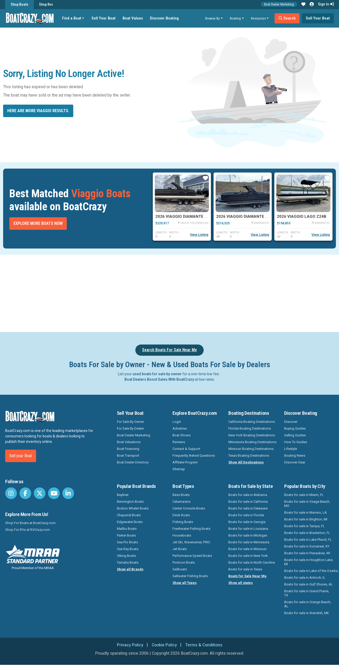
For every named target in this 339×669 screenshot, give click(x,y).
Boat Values (133, 18)
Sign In (326, 4)
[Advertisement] (189, 292)
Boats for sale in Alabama (247, 495)
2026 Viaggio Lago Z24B (301, 216)
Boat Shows (181, 435)
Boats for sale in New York (248, 556)
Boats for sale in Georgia (246, 522)
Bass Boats (181, 495)
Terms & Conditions (204, 644)
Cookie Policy (164, 644)
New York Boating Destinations (251, 435)
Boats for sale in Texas (245, 569)
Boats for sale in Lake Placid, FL (308, 539)
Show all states (240, 583)
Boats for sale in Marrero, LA (305, 512)
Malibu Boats (127, 529)
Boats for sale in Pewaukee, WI (307, 553)
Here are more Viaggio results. (38, 110)
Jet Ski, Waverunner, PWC (191, 542)
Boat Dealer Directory (133, 462)
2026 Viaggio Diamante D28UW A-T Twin (196, 216)
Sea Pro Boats (127, 542)
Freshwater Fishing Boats (191, 529)
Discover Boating (164, 18)
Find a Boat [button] (72, 18)
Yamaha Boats (127, 562)
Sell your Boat (20, 455)
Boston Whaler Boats (133, 508)
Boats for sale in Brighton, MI (305, 519)
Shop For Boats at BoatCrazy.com (30, 523)
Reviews (178, 442)
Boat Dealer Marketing (279, 4)
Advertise (179, 428)
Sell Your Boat (104, 18)
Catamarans (181, 502)
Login (176, 422)
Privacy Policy (129, 644)
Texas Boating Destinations (248, 455)
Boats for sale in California (248, 502)
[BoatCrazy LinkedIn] (68, 493)
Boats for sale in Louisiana (248, 529)
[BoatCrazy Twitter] (39, 493)
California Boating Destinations (251, 422)
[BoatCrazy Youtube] (54, 493)
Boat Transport (128, 455)
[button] (303, 4)
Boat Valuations (129, 442)
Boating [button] (235, 18)
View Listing (199, 234)
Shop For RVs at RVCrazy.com (27, 530)
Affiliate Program (185, 462)
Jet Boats (179, 549)
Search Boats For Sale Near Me (169, 349)
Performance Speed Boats (192, 556)
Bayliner (123, 495)
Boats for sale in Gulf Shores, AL (308, 584)
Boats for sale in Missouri (247, 549)
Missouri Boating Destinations (251, 449)
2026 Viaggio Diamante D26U (245, 216)
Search (287, 18)
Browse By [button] (212, 18)
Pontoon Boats (183, 562)
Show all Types (184, 583)
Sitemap (178, 469)
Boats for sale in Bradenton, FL (307, 533)
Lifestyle (290, 449)
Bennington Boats (130, 502)
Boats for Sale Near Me (247, 576)
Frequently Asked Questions (193, 455)
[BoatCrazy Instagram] (11, 493)
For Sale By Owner (130, 422)
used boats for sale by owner (157, 374)
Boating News (294, 455)
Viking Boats (126, 556)
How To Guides (295, 442)
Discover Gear (294, 462)
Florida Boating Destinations (249, 428)
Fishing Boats (182, 522)
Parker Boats (126, 535)
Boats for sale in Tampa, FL (304, 526)
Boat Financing (128, 449)
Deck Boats (181, 515)
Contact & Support (186, 449)
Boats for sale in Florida (246, 515)
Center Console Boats (188, 508)
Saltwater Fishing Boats (190, 576)
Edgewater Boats (130, 522)
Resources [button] (258, 18)
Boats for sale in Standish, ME (306, 613)
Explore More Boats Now (38, 223)
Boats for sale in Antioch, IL (304, 577)
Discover (290, 422)
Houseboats (181, 535)
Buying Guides (295, 428)
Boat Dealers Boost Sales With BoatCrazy (159, 379)
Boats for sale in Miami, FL (304, 495)
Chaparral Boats (129, 515)
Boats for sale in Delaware (248, 508)
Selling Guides (295, 435)
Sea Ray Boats (127, 549)
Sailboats (179, 569)
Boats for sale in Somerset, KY (306, 546)
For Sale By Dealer (130, 428)
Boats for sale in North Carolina (251, 562)
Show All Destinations (246, 462)
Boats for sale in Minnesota (248, 542)
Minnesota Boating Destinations (252, 442)
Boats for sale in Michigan (247, 535)
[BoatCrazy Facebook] (25, 493)
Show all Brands (130, 569)
